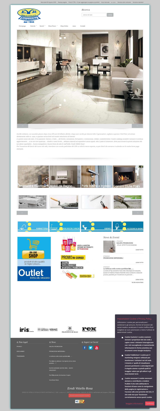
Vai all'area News (54, 380)
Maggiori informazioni (134, 403)
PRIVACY (19, 346)
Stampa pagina (62, 2)
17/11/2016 (119, 241)
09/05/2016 (106, 267)
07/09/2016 (106, 256)
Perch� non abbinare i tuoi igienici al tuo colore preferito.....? (62, 362)
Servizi (43, 26)
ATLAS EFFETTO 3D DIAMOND (126, 245)
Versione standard (138, 2)
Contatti (82, 26)
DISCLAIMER (20, 351)
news (74, 26)
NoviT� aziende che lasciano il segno (60, 375)
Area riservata (105, 2)
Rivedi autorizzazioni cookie (79, 395)
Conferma (150, 403)
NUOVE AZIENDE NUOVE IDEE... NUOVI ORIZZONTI (61, 369)
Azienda (33, 26)
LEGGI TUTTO (139, 249)
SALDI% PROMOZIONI (124, 243)
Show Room (53, 26)
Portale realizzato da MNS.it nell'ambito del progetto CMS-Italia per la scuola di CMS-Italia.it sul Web (107, 392)
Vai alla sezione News (137, 282)
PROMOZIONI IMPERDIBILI (113, 258)
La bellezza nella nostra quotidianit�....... (118, 269)
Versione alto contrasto (124, 2)
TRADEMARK (21, 356)
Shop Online (64, 26)
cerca (110, 15)
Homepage (22, 26)
